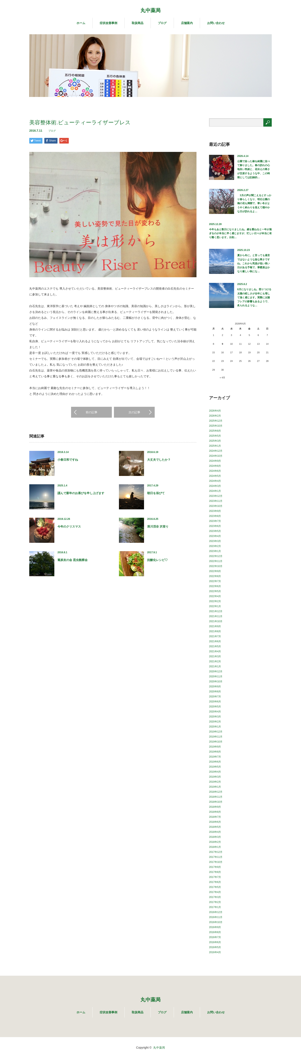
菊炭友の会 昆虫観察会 (72, 560)
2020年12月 (215, 671)
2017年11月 (215, 857)
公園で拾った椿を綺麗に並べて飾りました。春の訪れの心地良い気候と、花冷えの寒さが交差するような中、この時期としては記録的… (253, 169)
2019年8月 (215, 751)
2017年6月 (215, 882)
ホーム (81, 23)
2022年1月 (215, 606)
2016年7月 (215, 937)
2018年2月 (215, 842)
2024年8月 (215, 465)
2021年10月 (215, 621)
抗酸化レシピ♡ (157, 560)
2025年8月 (215, 430)
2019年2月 (215, 781)
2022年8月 (215, 576)
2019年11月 (215, 736)
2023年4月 (215, 536)
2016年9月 (215, 927)
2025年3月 (215, 440)
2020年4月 (215, 711)
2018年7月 (215, 816)
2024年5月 (215, 475)
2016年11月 (215, 917)
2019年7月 (215, 756)
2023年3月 (215, 541)
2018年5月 (215, 826)
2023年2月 (215, 546)
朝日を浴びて (156, 493)
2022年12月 (215, 556)
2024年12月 (215, 450)
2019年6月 (215, 761)
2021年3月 (215, 656)
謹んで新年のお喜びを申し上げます (80, 493)
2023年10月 (215, 506)
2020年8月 (215, 691)
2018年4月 (215, 831)
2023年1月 (215, 551)
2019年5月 (215, 766)
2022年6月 (215, 586)
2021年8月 (215, 631)
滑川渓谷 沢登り (157, 526)
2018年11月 (215, 796)
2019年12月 (215, 731)
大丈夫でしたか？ (159, 459)
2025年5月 (215, 435)
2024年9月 (215, 460)
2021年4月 (215, 651)
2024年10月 (215, 455)
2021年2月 (215, 661)
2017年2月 (215, 902)
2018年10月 (215, 801)
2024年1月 (215, 491)
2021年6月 (215, 641)
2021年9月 (215, 626)
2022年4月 (215, 596)
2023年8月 (215, 516)
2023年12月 (215, 496)
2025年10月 (215, 425)
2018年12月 (215, 791)
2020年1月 (215, 726)
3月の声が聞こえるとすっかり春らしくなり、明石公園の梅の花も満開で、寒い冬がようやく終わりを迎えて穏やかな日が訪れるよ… (254, 203)
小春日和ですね (67, 459)
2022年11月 (215, 561)
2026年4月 (215, 410)
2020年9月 (215, 686)
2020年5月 (215, 706)
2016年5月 (215, 947)
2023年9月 (215, 511)
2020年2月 (215, 721)
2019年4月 (215, 771)
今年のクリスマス (69, 526)
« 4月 (222, 377)
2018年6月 (215, 821)
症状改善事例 (108, 23)
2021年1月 (215, 666)
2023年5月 (215, 531)
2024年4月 (215, 480)
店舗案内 (187, 23)
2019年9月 (215, 746)
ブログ (162, 23)
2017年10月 (215, 862)
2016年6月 (215, 942)
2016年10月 (215, 922)
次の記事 (134, 412)
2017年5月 (215, 887)
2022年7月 (215, 581)
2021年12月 (215, 611)
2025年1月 (215, 445)
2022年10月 (215, 566)
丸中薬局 (150, 10)
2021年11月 (215, 616)
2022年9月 (215, 571)
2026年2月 (215, 415)
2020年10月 (215, 681)
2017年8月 (215, 872)
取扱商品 (137, 23)
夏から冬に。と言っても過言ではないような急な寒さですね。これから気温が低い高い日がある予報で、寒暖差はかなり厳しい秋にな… (253, 263)
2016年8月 (215, 932)
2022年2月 (215, 601)
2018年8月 (215, 811)
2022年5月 (215, 591)
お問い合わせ (216, 23)
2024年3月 (215, 485)
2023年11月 (215, 501)
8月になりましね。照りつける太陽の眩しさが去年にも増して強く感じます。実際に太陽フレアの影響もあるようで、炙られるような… (254, 297)
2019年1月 (215, 786)
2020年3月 (215, 716)
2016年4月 (215, 952)
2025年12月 (215, 420)
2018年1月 (215, 847)
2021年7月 (215, 636)
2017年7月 (215, 877)
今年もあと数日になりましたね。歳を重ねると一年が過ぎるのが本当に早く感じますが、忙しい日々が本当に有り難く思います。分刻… (240, 233)
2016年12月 (215, 912)
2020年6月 (215, 701)
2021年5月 (215, 646)
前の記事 (91, 412)
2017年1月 (215, 907)
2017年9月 (215, 867)
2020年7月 (215, 696)
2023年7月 (215, 521)
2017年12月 (215, 852)
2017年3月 (215, 897)
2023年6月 (215, 526)
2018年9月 (215, 806)
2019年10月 (215, 741)
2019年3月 (215, 776)
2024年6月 (215, 470)
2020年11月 (215, 676)
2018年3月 (215, 836)
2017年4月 (215, 892)
